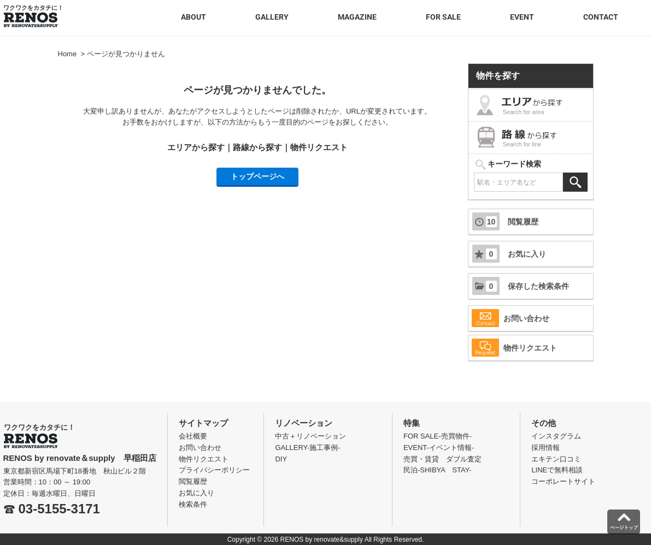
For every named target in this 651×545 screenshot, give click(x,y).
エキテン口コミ (556, 459)
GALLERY (272, 17)
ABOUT (193, 17)
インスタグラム (556, 436)
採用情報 (545, 447)
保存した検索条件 (520, 286)
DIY (281, 459)
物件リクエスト (319, 147)
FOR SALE (443, 17)
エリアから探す (196, 147)
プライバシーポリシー (214, 470)
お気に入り (509, 254)
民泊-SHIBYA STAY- (437, 470)
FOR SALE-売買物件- (437, 436)
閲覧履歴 (505, 221)
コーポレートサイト (563, 481)
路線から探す (257, 147)
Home (67, 54)
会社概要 (193, 436)
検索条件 (193, 504)
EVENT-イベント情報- (438, 447)
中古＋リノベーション (310, 436)
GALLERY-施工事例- (307, 447)
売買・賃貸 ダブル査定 (442, 459)
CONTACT (600, 17)
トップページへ (257, 176)
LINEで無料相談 (557, 470)
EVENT (522, 17)
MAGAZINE (357, 17)
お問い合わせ (510, 318)
